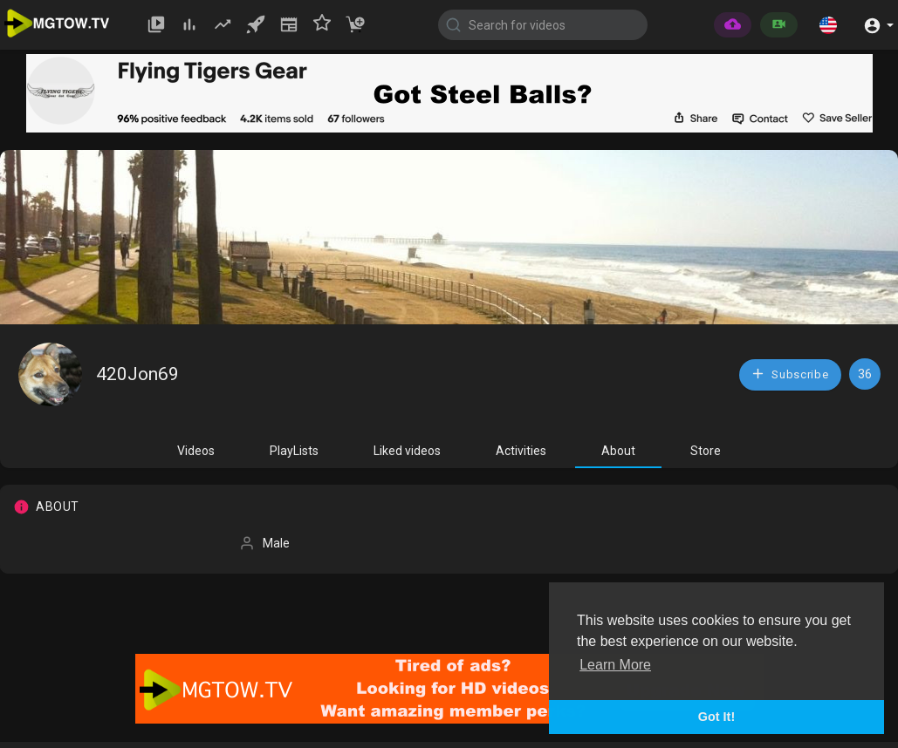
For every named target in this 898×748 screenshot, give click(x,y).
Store (705, 451)
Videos (196, 451)
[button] (828, 24)
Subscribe (790, 373)
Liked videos (407, 451)
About (618, 451)
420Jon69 (137, 374)
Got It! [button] (716, 717)
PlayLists (294, 451)
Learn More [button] (615, 664)
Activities (521, 451)
